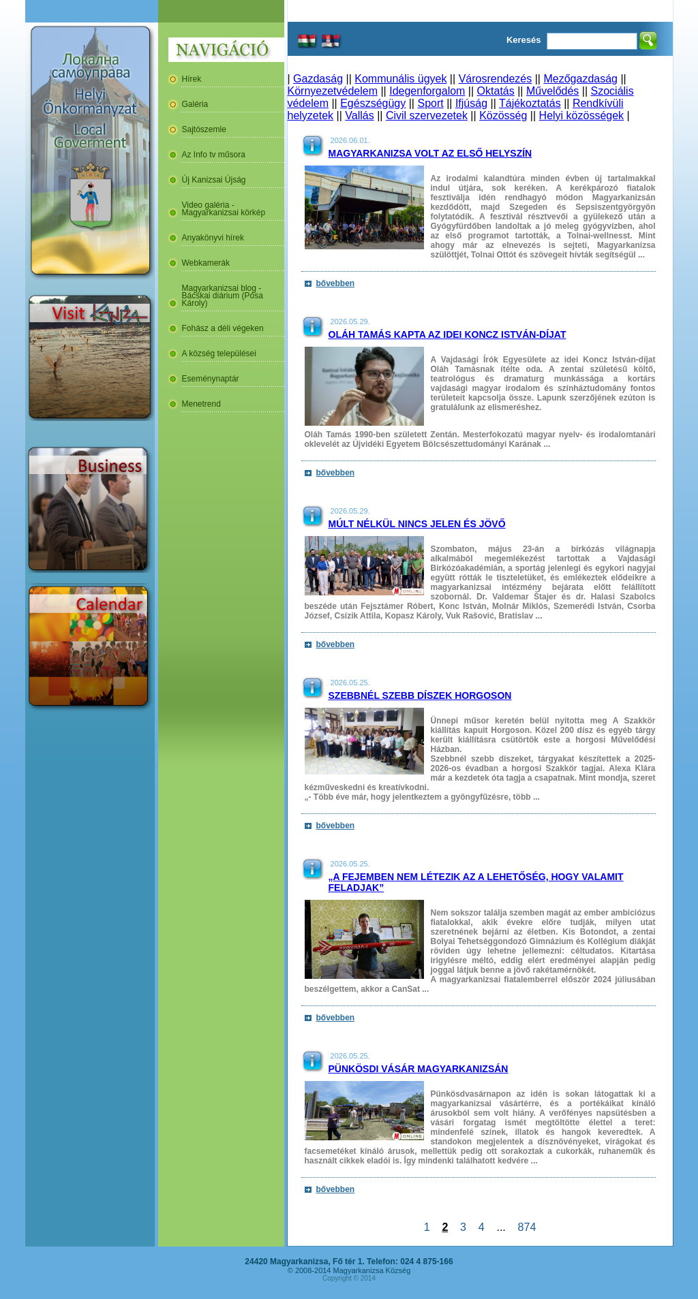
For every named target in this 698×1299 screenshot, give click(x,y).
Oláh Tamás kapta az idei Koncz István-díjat (447, 334)
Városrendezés (495, 78)
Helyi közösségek (581, 115)
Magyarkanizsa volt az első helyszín (430, 153)
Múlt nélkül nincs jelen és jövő (417, 523)
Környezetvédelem (333, 91)
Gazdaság (318, 78)
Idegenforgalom (427, 91)
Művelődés (552, 91)
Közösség (503, 115)
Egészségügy (373, 103)
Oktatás (496, 91)
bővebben (335, 283)
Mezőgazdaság (580, 78)
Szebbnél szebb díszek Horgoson (420, 695)
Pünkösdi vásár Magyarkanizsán (419, 1068)
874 (527, 1227)
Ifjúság (471, 103)
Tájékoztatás (530, 103)
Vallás (359, 115)
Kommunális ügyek (400, 78)
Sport (430, 103)
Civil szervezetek (427, 115)
